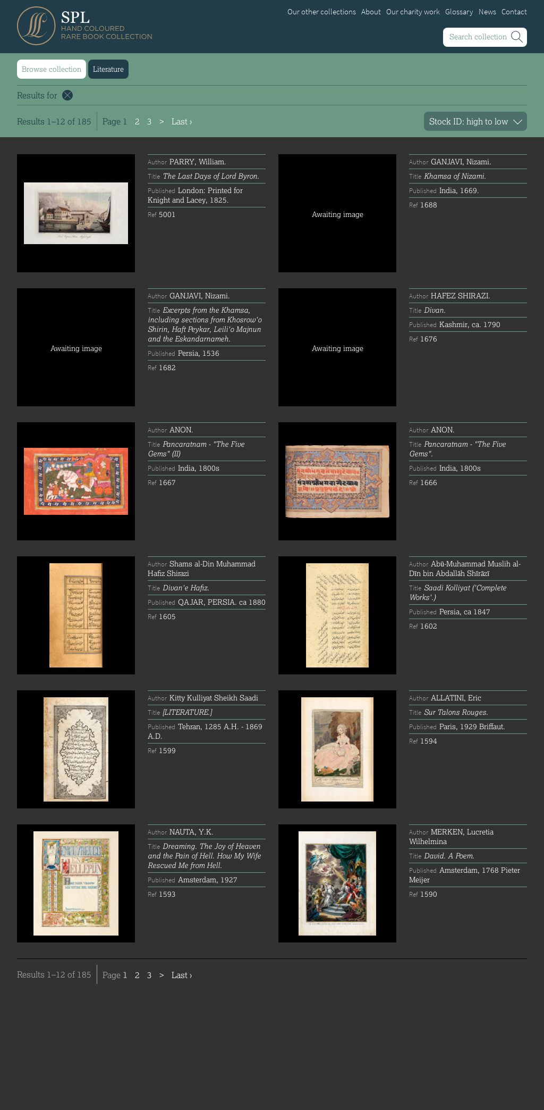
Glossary (459, 11)
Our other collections (321, 11)
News (487, 11)
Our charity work (413, 11)
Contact (514, 11)
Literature (108, 68)
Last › (182, 121)
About (371, 11)
